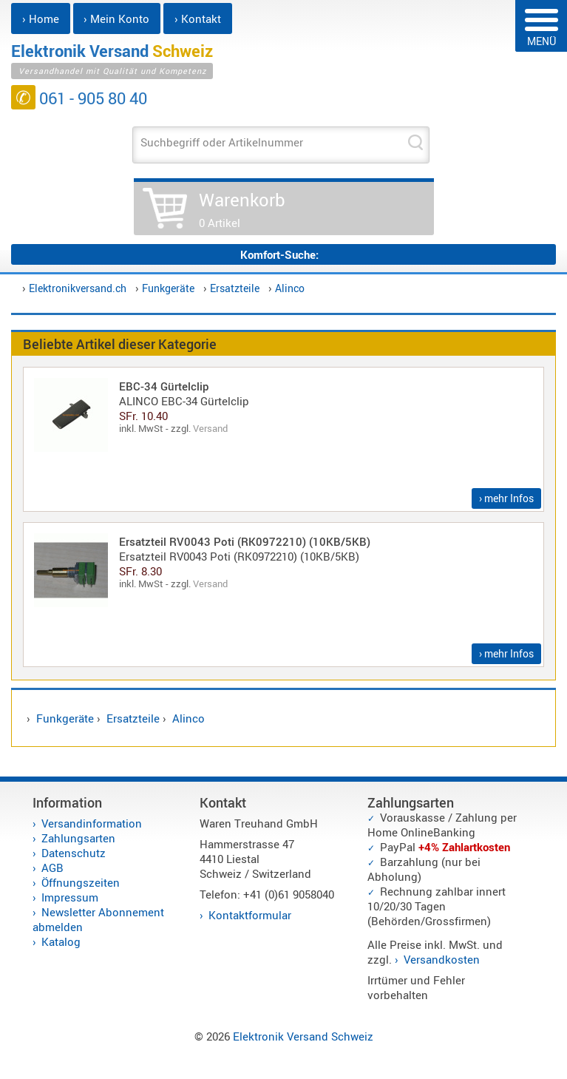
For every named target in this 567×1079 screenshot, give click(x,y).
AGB (52, 867)
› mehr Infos (506, 498)
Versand (210, 428)
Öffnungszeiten (80, 882)
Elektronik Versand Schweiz (303, 1036)
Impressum (69, 897)
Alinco (290, 288)
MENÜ (541, 28)
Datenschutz (73, 852)
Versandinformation (91, 823)
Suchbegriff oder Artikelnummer (221, 142)
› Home (40, 18)
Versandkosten (442, 959)
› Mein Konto (116, 18)
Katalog (61, 941)
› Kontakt (197, 18)
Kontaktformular (249, 914)
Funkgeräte (168, 288)
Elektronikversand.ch (77, 288)
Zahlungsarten (78, 838)
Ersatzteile (234, 288)
